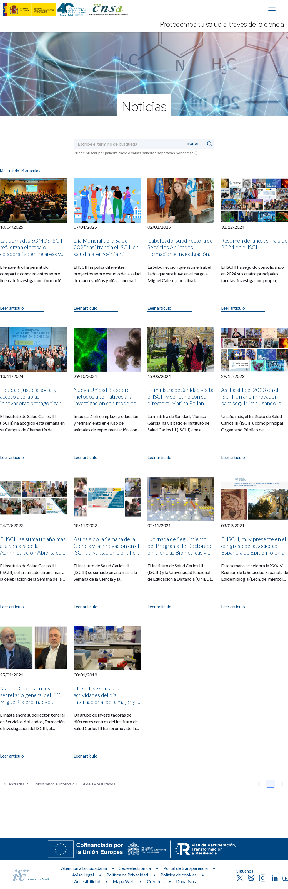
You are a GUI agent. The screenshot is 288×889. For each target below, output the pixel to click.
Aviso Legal (83, 874)
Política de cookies (179, 874)
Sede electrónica (135, 868)
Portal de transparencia (185, 868)
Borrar (193, 143)
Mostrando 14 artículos (20, 170)
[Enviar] (209, 144)
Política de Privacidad (127, 874)
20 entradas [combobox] (17, 784)
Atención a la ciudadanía (84, 868)
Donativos (186, 881)
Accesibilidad (87, 881)
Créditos (155, 881)
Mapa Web (123, 881)
